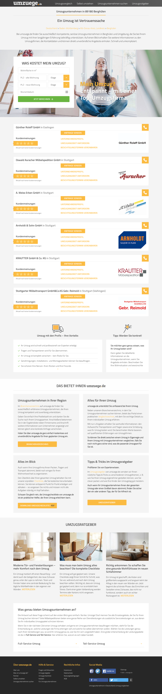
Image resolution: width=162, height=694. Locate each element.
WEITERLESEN (28, 589)
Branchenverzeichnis (30, 406)
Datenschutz (68, 673)
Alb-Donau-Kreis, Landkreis (92, 28)
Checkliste (38, 481)
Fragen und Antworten (46, 670)
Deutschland (51, 28)
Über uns (16, 670)
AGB (65, 678)
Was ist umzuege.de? (20, 673)
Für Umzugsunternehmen (47, 681)
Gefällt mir (110, 671)
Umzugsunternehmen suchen (113, 3)
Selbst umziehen (85, 3)
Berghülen (111, 28)
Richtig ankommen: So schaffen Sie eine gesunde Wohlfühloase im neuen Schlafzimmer (127, 568)
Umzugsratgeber (140, 3)
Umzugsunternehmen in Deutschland (102, 685)
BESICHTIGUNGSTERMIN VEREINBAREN (79, 147)
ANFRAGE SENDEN (73, 132)
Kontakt (41, 678)
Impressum (68, 670)
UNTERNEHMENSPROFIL (72, 138)
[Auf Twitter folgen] (97, 671)
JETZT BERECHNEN (44, 99)
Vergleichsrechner (106, 416)
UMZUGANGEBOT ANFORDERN (75, 143)
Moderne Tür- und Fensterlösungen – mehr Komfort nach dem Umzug (34, 567)
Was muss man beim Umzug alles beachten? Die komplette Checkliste (80, 567)
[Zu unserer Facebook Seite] (91, 671)
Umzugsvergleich (63, 3)
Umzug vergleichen (122, 685)
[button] (98, 680)
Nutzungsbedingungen (71, 675)
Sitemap (123, 669)
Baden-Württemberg (68, 28)
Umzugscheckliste (45, 675)
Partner (16, 675)
